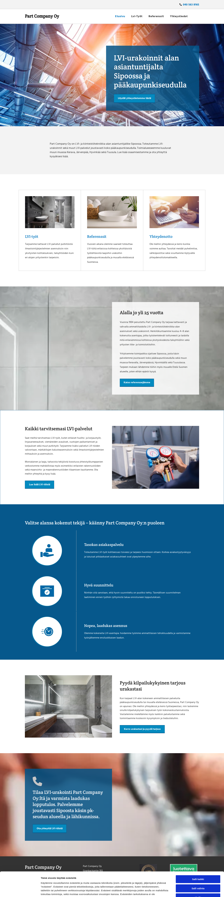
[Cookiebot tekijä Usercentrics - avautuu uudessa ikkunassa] (20, 891)
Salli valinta (198, 865)
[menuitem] (120, 16)
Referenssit (96, 236)
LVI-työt (31, 236)
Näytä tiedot (166, 891)
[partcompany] (50, 212)
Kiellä (198, 874)
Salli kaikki (198, 856)
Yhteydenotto (161, 236)
